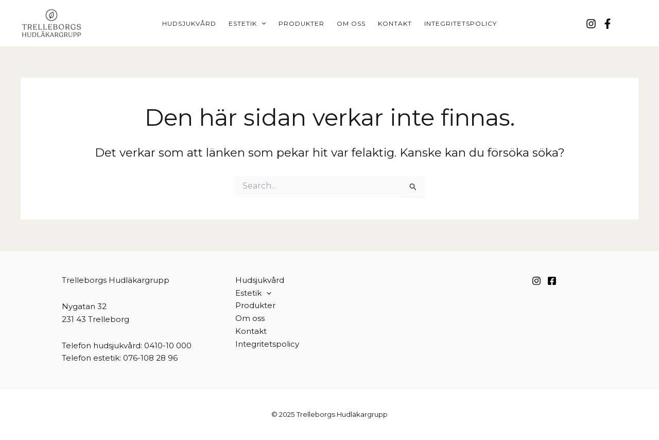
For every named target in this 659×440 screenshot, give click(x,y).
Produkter (301, 23)
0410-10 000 (168, 345)
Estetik (247, 24)
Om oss (351, 23)
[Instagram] (591, 24)
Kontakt (395, 23)
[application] (261, 24)
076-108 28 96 (150, 358)
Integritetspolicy (460, 23)
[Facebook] (607, 24)
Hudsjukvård (189, 23)
